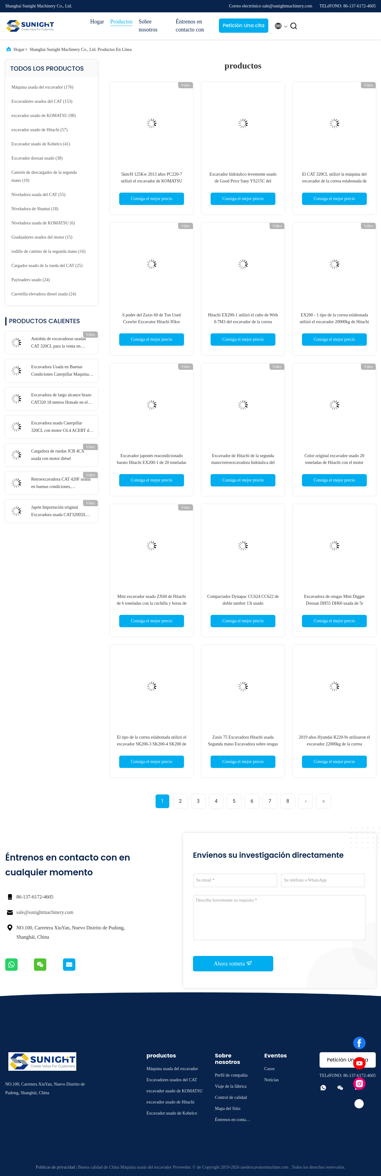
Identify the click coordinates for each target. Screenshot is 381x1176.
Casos (269, 1068)
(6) (43, 223)
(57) (39, 129)
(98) (43, 115)
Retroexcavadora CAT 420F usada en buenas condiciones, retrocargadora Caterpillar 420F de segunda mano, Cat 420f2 (61, 483)
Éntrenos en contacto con (190, 26)
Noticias (271, 1080)
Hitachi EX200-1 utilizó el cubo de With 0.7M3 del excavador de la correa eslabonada (243, 322)
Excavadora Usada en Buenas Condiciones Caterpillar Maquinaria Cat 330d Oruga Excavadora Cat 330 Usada (62, 371)
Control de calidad (231, 1097)
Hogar (97, 22)
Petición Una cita (243, 25)
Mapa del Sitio (227, 1108)
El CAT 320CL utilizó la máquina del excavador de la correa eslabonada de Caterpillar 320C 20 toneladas (334, 181)
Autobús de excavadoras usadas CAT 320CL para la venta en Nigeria (58, 343)
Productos (121, 22)
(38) (37, 158)
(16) (48, 251)
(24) (30, 279)
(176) (42, 87)
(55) (38, 194)
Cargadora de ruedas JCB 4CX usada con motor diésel (57, 455)
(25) (46, 265)
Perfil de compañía (231, 1075)
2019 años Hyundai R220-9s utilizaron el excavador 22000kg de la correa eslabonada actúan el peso (334, 744)
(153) (42, 101)
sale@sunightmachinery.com (44, 912)
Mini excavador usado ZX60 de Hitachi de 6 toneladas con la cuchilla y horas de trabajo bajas (151, 603)
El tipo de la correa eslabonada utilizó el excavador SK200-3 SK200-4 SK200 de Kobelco (151, 744)
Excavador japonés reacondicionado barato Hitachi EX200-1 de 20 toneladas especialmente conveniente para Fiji (151, 462)
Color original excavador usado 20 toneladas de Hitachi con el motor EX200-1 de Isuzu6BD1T (334, 462)
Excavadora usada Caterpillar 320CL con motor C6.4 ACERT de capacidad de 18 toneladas (61, 427)
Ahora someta (233, 963)
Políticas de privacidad (55, 1167)
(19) (44, 176)
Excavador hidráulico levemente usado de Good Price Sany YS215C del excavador (242, 181)
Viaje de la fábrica (230, 1086)
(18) (34, 208)
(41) (40, 144)
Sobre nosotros (148, 26)
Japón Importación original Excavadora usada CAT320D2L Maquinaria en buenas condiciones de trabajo (61, 512)
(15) (42, 237)
